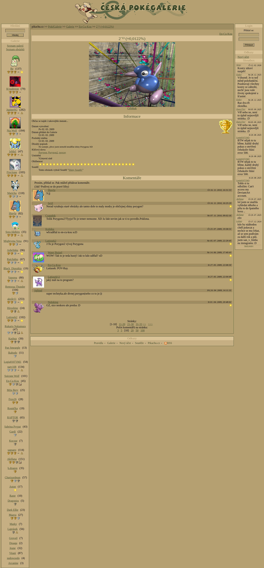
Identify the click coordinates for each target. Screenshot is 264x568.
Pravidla (98, 343)
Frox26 (13, 399)
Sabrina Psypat (12, 426)
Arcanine (13, 563)
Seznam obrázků (15, 49)
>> (144, 324)
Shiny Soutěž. (75, 170)
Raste (12, 495)
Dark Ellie (12, 509)
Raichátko (12, 259)
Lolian (239, 221)
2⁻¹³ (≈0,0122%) (105, 26)
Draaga (13, 543)
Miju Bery (12, 390)
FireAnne (12, 172)
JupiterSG (11, 109)
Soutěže (139, 343)
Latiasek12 (54, 276)
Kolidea (49, 229)
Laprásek (13, 529)
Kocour (13, 440)
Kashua (12, 338)
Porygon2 (53, 152)
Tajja (238, 65)
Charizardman (12, 477)
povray (62, 152)
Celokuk (132, 108)
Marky (13, 524)
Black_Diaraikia (13, 268)
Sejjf (50, 203)
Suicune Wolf (11, 375)
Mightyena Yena (13, 241)
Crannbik (50, 215)
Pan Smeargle (12, 347)
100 (142, 330)
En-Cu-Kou (85, 26)
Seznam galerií (15, 45)
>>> (150, 324)
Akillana (239, 199)
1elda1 (12, 151)
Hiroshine (12, 308)
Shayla (51, 190)
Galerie (70, 26)
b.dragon (12, 468)
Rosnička (12, 408)
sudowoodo (13, 558)
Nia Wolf (12, 130)
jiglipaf (38, 290)
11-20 (122, 324)
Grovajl (13, 538)
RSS (169, 343)
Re (11, 68)
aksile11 (12, 298)
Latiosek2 (50, 240)
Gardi (12, 431)
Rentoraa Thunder (15, 286)
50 (137, 330)
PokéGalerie (55, 26)
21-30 (130, 324)
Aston (12, 486)
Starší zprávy (248, 246)
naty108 (11, 366)
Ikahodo (12, 352)
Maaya (12, 514)
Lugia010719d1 (242, 137)
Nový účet (243, 56)
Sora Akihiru (13, 231)
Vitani (12, 553)
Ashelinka (12, 250)
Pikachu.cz (154, 343)
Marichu (12, 193)
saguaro (12, 449)
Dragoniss (13, 500)
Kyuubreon (12, 88)
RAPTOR (12, 417)
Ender (238, 74)
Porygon (43, 152)
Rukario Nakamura (15, 326)
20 (132, 330)
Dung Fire (240, 109)
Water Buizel (55, 252)
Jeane (12, 548)
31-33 (139, 324)
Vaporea (12, 277)
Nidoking (53, 302)
